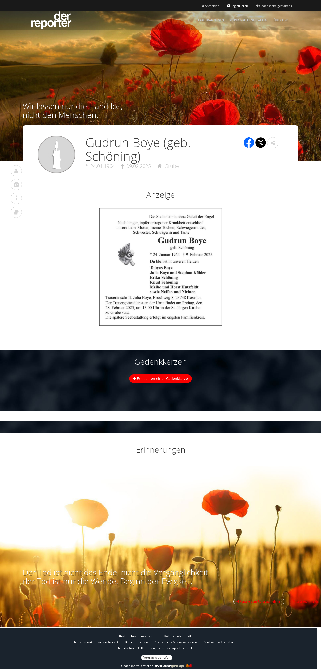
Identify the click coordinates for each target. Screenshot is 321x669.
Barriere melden (136, 642)
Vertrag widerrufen (156, 657)
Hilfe (141, 648)
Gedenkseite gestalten (274, 6)
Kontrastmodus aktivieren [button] (221, 642)
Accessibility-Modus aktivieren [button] (176, 642)
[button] (272, 142)
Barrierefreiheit (107, 642)
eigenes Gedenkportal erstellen (173, 648)
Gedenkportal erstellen (156, 666)
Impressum (148, 636)
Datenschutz (172, 636)
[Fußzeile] (157, 646)
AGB (191, 636)
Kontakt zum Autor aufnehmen (259, 601)
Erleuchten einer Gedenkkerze (160, 378)
